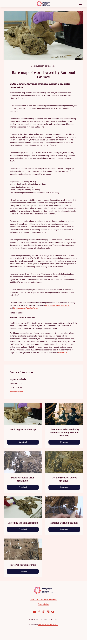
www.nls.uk (62, 352)
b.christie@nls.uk (16, 392)
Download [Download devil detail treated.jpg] (23, 487)
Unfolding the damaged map (22, 522)
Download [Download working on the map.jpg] (64, 529)
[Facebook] (39, 612)
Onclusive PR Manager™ (48, 624)
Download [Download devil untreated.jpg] (64, 487)
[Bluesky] (52, 612)
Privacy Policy (43, 604)
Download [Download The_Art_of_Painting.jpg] (64, 442)
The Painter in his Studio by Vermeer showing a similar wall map (64, 432)
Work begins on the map (22, 429)
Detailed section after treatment (22, 479)
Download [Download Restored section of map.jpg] (23, 571)
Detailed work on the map (64, 522)
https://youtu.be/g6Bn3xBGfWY (57, 305)
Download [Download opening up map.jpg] (23, 442)
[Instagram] (43, 612)
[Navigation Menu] (80, 3)
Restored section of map (23, 565)
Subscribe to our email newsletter (43, 599)
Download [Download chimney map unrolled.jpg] (23, 529)
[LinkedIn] (48, 612)
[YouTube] (34, 612)
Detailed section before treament (64, 479)
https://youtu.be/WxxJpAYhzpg (25, 308)
